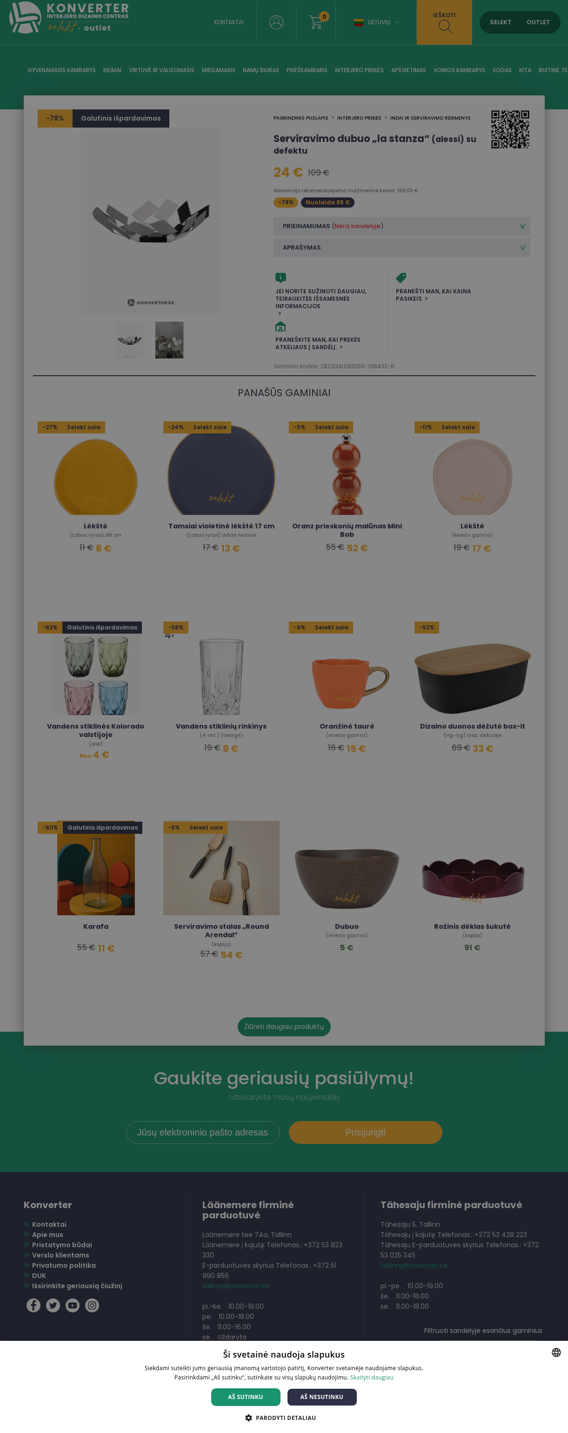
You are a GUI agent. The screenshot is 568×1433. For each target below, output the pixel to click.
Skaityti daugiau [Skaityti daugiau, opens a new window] (372, 1377)
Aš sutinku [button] (245, 1397)
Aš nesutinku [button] (322, 1397)
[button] (284, 1417)
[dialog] (284, 716)
